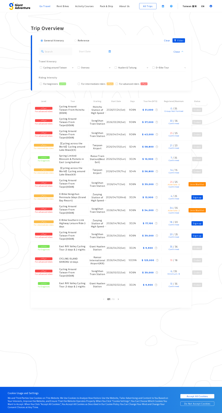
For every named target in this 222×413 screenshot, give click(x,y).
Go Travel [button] (44, 6)
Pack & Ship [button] (106, 6)
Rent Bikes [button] (63, 6)
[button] (19, 6)
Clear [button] (167, 40)
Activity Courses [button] (84, 6)
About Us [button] (124, 6)
